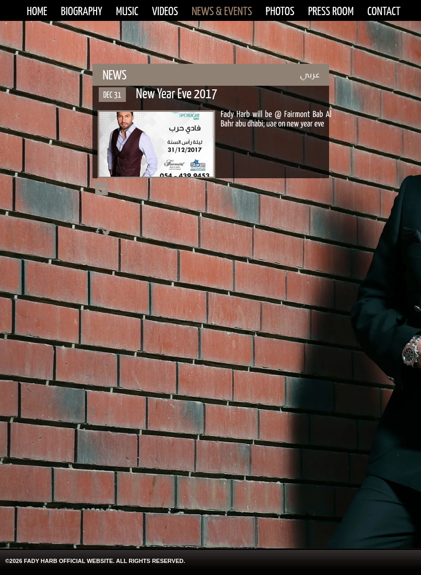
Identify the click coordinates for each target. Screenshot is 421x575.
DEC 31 (112, 95)
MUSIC (127, 12)
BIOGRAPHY (81, 12)
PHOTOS (280, 12)
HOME (37, 12)
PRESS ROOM (331, 12)
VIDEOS (165, 12)
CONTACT (384, 12)
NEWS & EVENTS (222, 12)
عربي (310, 74)
